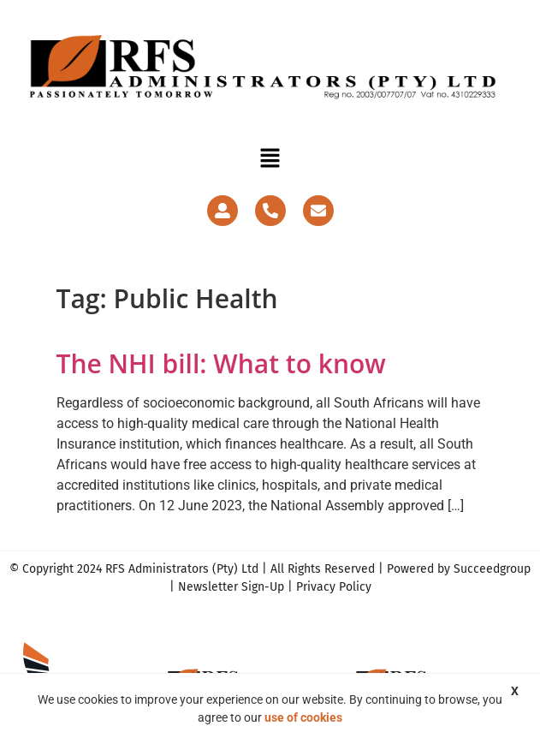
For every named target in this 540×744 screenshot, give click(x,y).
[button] (269, 159)
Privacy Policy (333, 587)
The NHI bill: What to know (221, 363)
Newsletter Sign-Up (231, 587)
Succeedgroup (492, 569)
